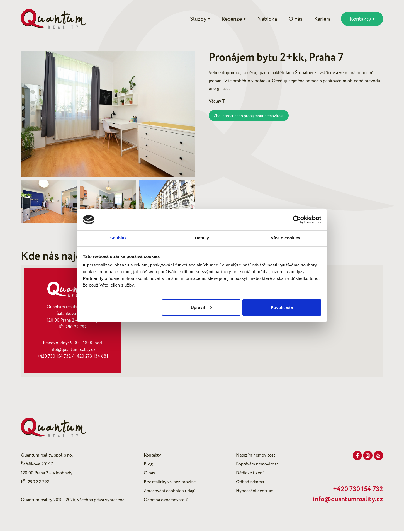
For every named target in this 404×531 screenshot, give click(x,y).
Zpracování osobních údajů (170, 491)
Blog (148, 464)
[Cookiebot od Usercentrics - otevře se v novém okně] (296, 219)
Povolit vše (282, 307)
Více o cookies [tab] (285, 238)
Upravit (201, 307)
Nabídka (267, 19)
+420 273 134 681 (91, 356)
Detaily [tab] (202, 238)
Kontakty (152, 455)
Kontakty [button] (360, 19)
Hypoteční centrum (255, 491)
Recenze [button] (232, 19)
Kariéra (322, 19)
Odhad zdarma (250, 482)
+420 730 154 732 (54, 356)
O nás (296, 19)
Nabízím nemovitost (255, 455)
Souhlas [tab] (118, 238)
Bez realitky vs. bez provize (170, 482)
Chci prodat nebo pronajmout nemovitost (249, 115)
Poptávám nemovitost (257, 464)
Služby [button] (198, 19)
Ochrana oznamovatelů (166, 500)
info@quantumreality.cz (72, 349)
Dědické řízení (250, 473)
